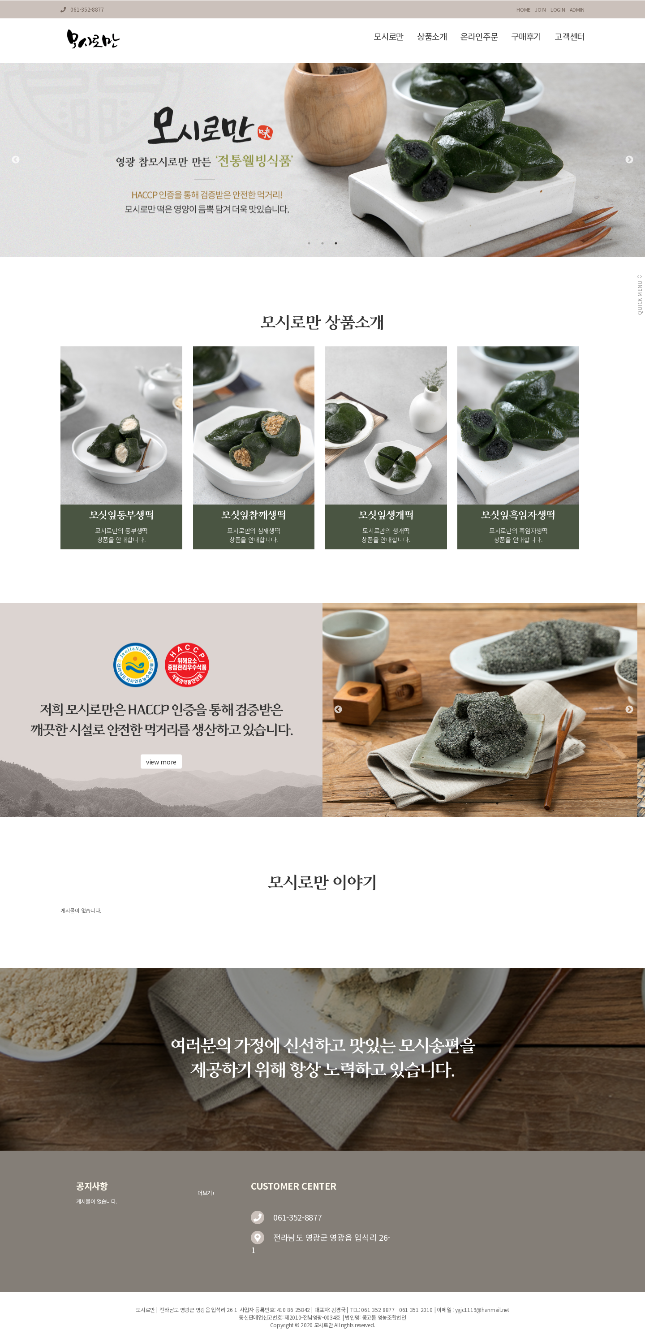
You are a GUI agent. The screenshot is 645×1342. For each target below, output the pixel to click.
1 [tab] (309, 243)
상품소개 (432, 36)
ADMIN (577, 9)
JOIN (540, 9)
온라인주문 (479, 36)
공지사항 (92, 1186)
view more (161, 761)
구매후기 (526, 36)
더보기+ (206, 1192)
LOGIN (557, 9)
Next (629, 159)
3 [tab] (335, 243)
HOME (523, 9)
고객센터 (570, 36)
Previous (15, 159)
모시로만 (389, 36)
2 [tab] (322, 243)
